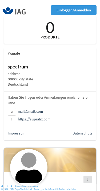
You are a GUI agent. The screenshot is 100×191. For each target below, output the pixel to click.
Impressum (17, 133)
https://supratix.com (34, 119)
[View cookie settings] (7, 186)
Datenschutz (82, 133)
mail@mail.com (30, 112)
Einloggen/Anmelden (74, 10)
